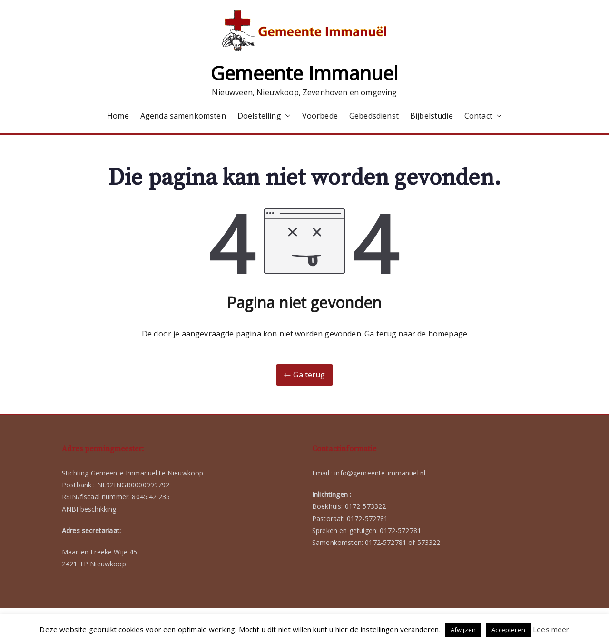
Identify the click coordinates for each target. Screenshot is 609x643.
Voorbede (320, 115)
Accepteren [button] (508, 629)
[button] (286, 116)
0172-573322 (365, 506)
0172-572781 (367, 518)
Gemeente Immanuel (304, 73)
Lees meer (551, 629)
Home (118, 115)
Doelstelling (264, 116)
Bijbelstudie (431, 115)
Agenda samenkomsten (183, 115)
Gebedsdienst (374, 115)
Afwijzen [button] (463, 629)
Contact (483, 116)
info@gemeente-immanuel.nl (379, 472)
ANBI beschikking (89, 509)
